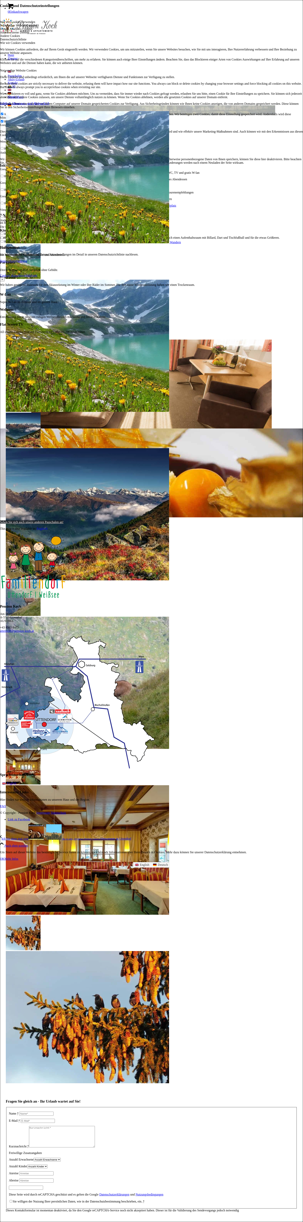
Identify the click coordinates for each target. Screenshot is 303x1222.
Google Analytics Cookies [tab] (16, 29)
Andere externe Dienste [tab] (14, 32)
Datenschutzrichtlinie (13, 248)
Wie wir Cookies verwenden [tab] (17, 22)
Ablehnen (31, 275)
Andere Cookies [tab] (10, 35)
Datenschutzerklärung (13, 261)
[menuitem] (9, 783)
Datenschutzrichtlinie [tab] (13, 39)
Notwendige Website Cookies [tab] (18, 25)
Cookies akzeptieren (12, 275)
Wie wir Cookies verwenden (17, 42)
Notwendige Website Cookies (18, 70)
